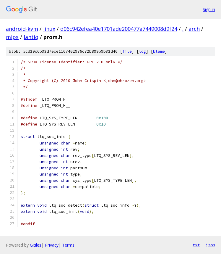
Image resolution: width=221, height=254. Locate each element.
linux (49, 28)
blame (159, 51)
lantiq (31, 37)
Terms (68, 245)
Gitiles (35, 245)
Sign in (209, 9)
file (127, 51)
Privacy (51, 245)
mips (12, 37)
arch (194, 28)
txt (196, 244)
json (210, 244)
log (142, 51)
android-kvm (22, 28)
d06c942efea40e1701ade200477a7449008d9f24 (118, 28)
